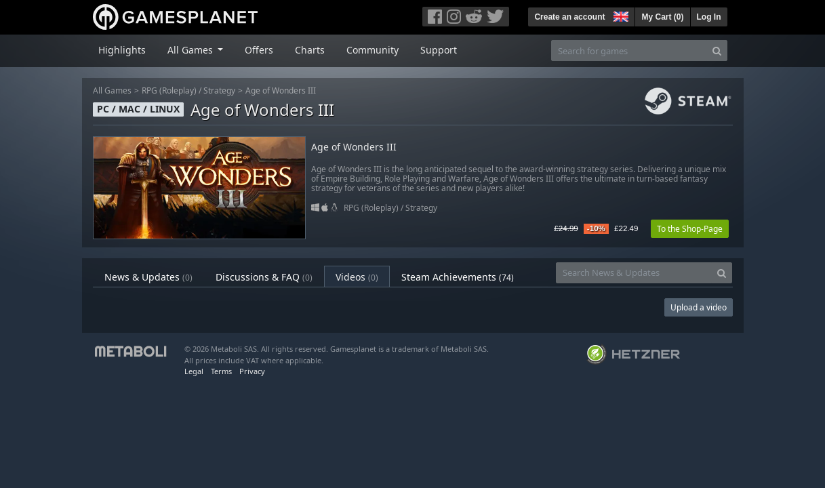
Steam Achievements (457, 276)
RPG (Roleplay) (169, 90)
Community (372, 49)
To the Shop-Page (690, 229)
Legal (193, 371)
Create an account (569, 17)
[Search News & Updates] (634, 272)
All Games (112, 90)
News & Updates (148, 276)
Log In (709, 17)
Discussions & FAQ (264, 276)
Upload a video (698, 307)
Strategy (219, 90)
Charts (310, 49)
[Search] (716, 50)
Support (438, 49)
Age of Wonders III (280, 90)
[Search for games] (629, 50)
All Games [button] (191, 49)
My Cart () (662, 17)
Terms (221, 371)
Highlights (122, 49)
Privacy (252, 371)
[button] (619, 15)
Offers (259, 49)
